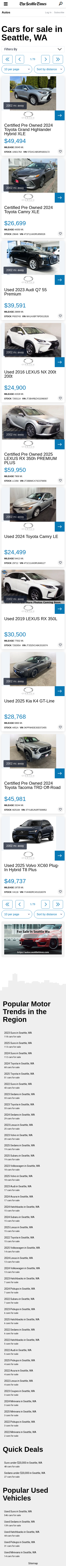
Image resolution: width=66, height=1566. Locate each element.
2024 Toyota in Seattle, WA (19, 1065)
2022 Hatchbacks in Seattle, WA (21, 1342)
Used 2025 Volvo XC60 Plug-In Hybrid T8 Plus (31, 867)
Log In (48, 12)
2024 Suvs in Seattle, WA (18, 1055)
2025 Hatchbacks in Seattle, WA (21, 1321)
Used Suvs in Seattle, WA (18, 1513)
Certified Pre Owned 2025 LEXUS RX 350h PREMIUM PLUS (30, 458)
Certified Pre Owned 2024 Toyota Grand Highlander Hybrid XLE (28, 129)
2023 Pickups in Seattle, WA (19, 1311)
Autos (6, 12)
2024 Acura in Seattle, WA (18, 1198)
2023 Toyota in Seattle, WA (19, 1106)
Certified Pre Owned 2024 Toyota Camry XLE (28, 209)
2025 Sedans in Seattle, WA (19, 1147)
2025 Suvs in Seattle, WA (18, 1045)
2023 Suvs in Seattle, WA (18, 1034)
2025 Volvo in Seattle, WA (18, 1178)
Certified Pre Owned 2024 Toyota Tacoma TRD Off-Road (32, 785)
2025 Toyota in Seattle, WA (19, 1075)
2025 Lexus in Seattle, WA (18, 1229)
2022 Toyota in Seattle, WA (19, 1239)
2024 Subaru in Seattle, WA (19, 1219)
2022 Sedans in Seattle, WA (19, 1331)
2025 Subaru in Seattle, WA (19, 1157)
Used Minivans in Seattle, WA (20, 1554)
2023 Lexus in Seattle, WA (18, 1127)
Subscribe (59, 12)
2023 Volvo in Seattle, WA (18, 1137)
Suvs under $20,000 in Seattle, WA (23, 1464)
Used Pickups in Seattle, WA (19, 1544)
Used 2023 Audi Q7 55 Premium (25, 292)
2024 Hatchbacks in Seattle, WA (21, 1208)
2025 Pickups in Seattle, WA (19, 1362)
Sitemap (33, 1563)
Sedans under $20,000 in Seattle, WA (24, 1475)
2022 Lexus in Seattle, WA (18, 1382)
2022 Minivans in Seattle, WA (20, 1434)
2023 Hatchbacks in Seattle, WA (21, 1280)
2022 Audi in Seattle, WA (18, 1352)
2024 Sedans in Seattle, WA (19, 1116)
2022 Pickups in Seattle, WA (19, 1423)
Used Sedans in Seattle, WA (19, 1523)
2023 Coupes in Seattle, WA (19, 1393)
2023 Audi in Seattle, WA (18, 1188)
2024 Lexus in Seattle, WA (18, 1260)
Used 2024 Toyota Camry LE (31, 536)
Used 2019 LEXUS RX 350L (30, 619)
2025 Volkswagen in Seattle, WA (22, 1249)
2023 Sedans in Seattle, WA (19, 1096)
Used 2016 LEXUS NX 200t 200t (30, 374)
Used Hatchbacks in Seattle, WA (21, 1534)
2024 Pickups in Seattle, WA (19, 1290)
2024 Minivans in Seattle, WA (20, 1403)
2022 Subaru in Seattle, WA (19, 1301)
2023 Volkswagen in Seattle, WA (22, 1167)
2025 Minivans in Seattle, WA (20, 1413)
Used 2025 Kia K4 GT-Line (29, 701)
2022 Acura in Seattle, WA (18, 1372)
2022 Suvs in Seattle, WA (18, 1086)
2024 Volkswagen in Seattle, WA (22, 1270)
